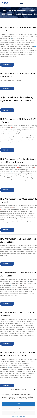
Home (4, 11)
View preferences (18, 413)
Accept (18, 403)
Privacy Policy (22, 416)
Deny (18, 408)
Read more (7, 64)
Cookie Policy (15, 416)
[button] (34, 389)
